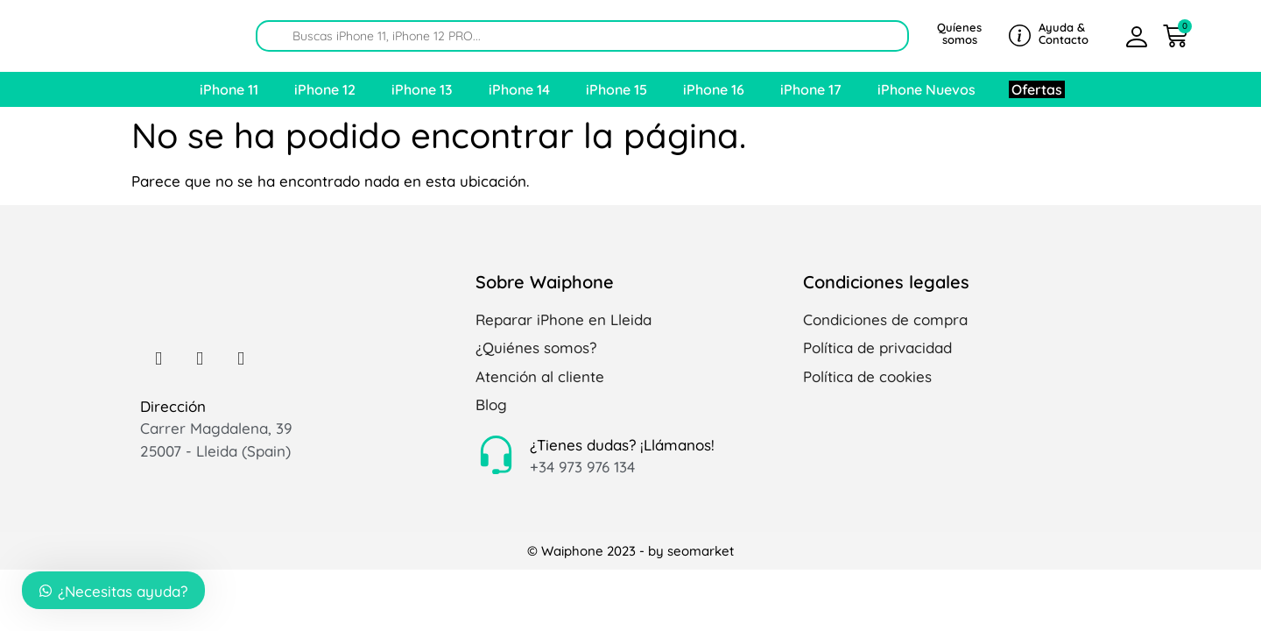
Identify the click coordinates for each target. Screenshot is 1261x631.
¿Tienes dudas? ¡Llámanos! (622, 445)
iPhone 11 (229, 89)
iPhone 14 (519, 89)
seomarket (700, 550)
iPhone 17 (811, 89)
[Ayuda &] (1020, 35)
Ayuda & (1062, 27)
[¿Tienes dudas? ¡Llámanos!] (496, 456)
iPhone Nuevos (926, 89)
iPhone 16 (713, 89)
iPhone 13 (422, 89)
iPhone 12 (325, 89)
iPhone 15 (616, 89)
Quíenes (959, 27)
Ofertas (1036, 89)
